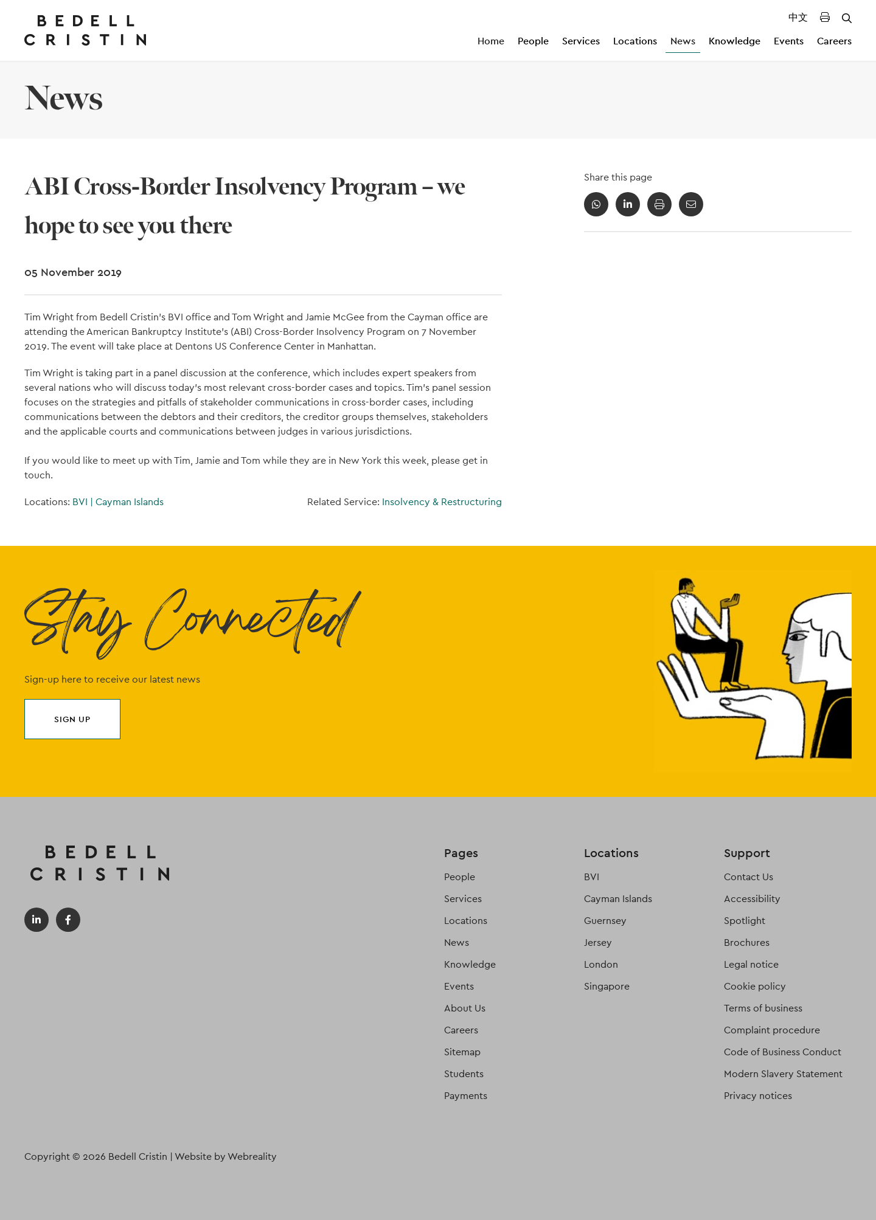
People (533, 41)
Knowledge (734, 41)
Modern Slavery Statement (783, 1073)
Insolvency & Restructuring (442, 501)
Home (491, 41)
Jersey (598, 942)
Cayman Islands (130, 501)
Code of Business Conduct (782, 1052)
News (682, 41)
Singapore (607, 986)
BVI (84, 501)
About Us (464, 1008)
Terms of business (763, 1008)
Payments (465, 1095)
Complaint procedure (772, 1030)
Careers (834, 41)
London (601, 964)
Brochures (747, 942)
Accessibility (752, 898)
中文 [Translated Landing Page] (798, 17)
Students (464, 1073)
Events (789, 41)
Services (581, 41)
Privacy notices (758, 1095)
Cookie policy (755, 986)
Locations (635, 41)
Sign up (72, 719)
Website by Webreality (226, 1156)
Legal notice (751, 964)
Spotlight (744, 920)
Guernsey (605, 920)
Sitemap (462, 1052)
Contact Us (748, 876)
